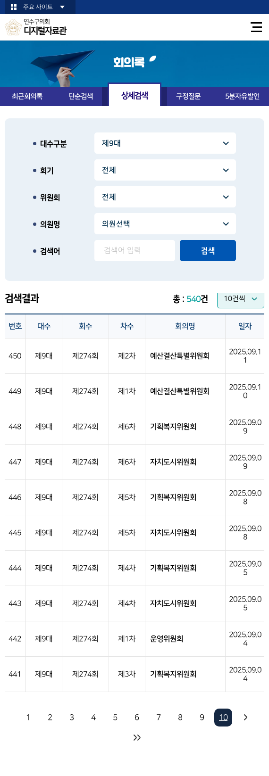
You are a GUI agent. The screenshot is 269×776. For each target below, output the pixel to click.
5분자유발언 (242, 96)
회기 (46, 170)
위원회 (50, 197)
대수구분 (53, 144)
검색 (208, 251)
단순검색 (80, 96)
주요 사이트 (38, 7)
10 (223, 717)
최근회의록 (27, 96)
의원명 (50, 224)
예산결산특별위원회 (180, 356)
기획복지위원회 (173, 426)
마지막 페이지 (136, 738)
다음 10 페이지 (245, 717)
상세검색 (134, 95)
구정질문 (188, 96)
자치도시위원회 (173, 462)
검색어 (50, 251)
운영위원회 (166, 639)
